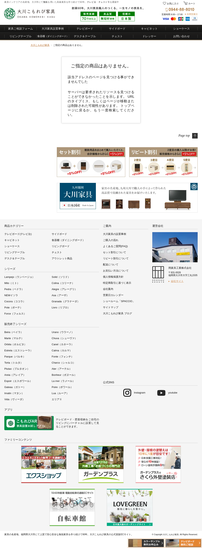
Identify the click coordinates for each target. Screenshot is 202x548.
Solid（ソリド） (61, 276)
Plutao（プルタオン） (17, 368)
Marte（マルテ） (14, 338)
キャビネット (149, 28)
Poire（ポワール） (62, 387)
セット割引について (114, 252)
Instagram (139, 392)
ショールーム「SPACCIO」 (119, 301)
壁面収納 (80, 419)
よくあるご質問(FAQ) (115, 246)
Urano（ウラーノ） (63, 332)
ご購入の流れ (110, 240)
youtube (172, 392)
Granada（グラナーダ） (66, 301)
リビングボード (61, 246)
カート (191, 3)
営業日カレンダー (113, 295)
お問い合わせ (181, 36)
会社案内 (108, 288)
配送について (110, 264)
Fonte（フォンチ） (63, 356)
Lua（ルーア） (60, 393)
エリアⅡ (57, 399)
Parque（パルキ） (14, 356)
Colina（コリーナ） (63, 283)
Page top (184, 135)
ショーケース (181, 28)
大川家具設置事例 (53, 28)
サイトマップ (110, 307)
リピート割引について (116, 258)
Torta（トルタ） (13, 362)
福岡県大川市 (28, 534)
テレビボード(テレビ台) (18, 234)
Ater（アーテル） (62, 368)
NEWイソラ (11, 295)
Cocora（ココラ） (14, 301)
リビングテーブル (20, 36)
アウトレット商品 (62, 258)
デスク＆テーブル (85, 36)
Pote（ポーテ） (13, 307)
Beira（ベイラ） (13, 332)
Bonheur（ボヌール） (64, 374)
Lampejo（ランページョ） (19, 276)
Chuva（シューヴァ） (64, 338)
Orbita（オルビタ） (15, 344)
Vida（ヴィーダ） (14, 399)
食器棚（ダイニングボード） (68, 240)
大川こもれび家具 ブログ (117, 313)
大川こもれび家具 (40, 45)
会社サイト (177, 281)
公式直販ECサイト (121, 534)
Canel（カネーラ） (63, 344)
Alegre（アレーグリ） (64, 289)
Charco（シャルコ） (63, 362)
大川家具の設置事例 (114, 234)
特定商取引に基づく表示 (117, 282)
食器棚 (53, 36)
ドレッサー (149, 36)
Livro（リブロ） (61, 307)
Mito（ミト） (12, 283)
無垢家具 (63, 534)
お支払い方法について (116, 270)
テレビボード (85, 28)
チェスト (103, 2)
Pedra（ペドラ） (14, 289)
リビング (61, 422)
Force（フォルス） (15, 313)
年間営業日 (192, 14)
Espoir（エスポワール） (18, 381)
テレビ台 (91, 2)
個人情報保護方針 (113, 276)
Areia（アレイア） (15, 374)
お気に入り (173, 3)
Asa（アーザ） (60, 295)
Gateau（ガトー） (15, 387)
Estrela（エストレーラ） (18, 350)
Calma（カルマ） (62, 350)
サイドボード (117, 28)
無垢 (45, 2)
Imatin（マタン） (14, 393)
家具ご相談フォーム (20, 28)
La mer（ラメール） (63, 381)
